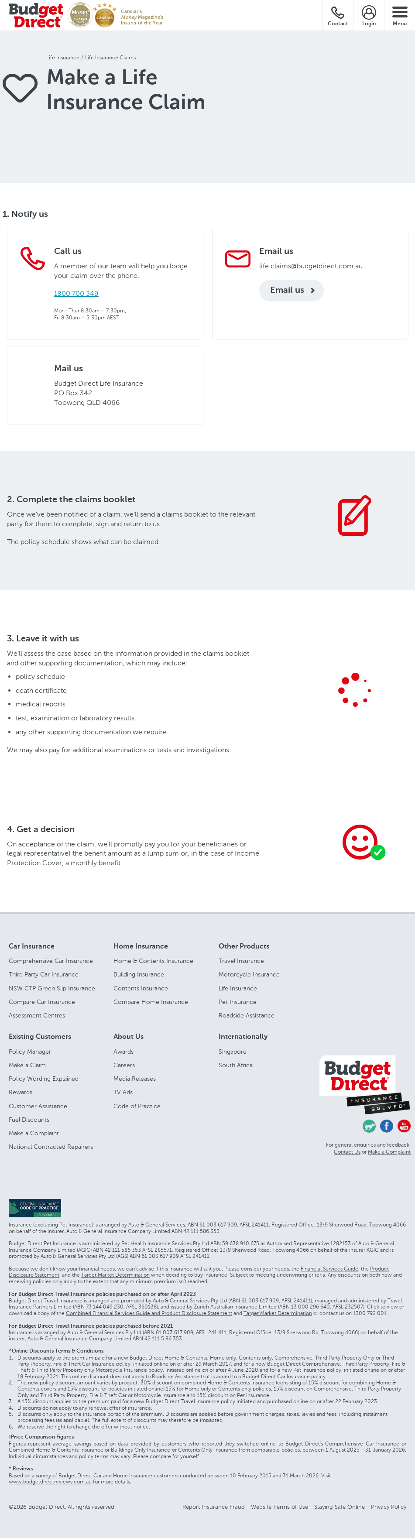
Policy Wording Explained (44, 1078)
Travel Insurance (241, 961)
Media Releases (134, 1078)
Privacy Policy (388, 1507)
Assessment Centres (37, 1015)
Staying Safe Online (339, 1507)
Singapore (233, 1051)
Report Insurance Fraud (213, 1507)
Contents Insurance (140, 988)
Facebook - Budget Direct (386, 1126)
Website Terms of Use (279, 1507)
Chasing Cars (369, 1126)
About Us (128, 1037)
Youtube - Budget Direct (404, 1126)
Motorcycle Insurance (249, 974)
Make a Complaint (34, 1133)
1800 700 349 (76, 293)
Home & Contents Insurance (153, 961)
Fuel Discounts (29, 1120)
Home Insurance (140, 946)
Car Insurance (32, 946)
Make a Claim (27, 1065)
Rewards (20, 1092)
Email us (287, 290)
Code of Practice (137, 1106)
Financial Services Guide (329, 1269)
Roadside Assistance (246, 1015)
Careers (124, 1065)
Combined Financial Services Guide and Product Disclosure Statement (149, 1313)
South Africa (236, 1065)
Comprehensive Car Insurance (51, 961)
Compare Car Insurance (42, 1002)
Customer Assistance (38, 1106)
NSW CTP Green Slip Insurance (52, 988)
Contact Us (347, 1152)
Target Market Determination (115, 1275)
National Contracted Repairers (51, 1147)
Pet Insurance (238, 1002)
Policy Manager (30, 1051)
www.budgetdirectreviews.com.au (50, 1482)
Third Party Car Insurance (44, 974)
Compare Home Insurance (150, 1002)
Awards (123, 1051)
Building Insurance (138, 974)
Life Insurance (238, 988)
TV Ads (123, 1092)
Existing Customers (40, 1037)
